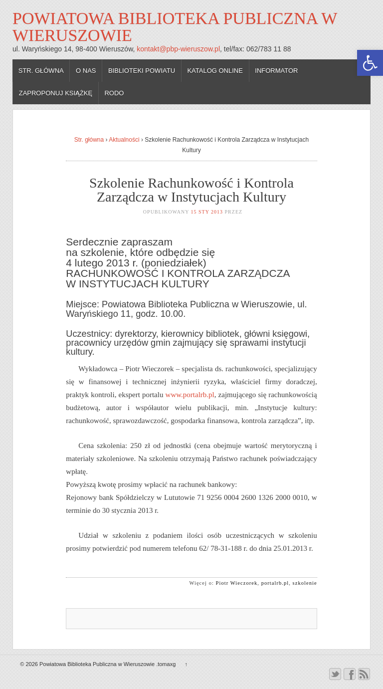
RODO (114, 93)
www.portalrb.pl (190, 395)
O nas (86, 70)
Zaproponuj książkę (55, 93)
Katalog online (215, 70)
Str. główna (41, 70)
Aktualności (124, 139)
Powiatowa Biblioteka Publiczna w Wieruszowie (174, 26)
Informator (276, 70)
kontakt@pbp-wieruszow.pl (178, 49)
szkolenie (305, 583)
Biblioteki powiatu (141, 70)
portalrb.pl (275, 583)
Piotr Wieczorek (237, 583)
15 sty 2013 (207, 212)
